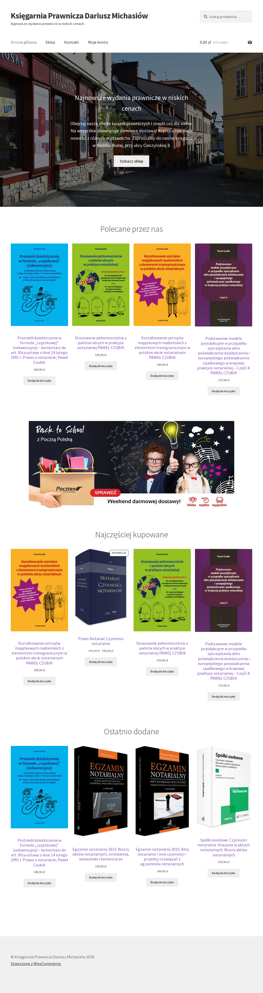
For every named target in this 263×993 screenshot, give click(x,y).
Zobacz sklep (131, 161)
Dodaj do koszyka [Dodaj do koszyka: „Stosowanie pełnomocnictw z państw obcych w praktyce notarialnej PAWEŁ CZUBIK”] (100, 366)
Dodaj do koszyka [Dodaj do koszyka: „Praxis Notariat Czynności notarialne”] (100, 662)
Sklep (50, 42)
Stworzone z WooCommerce (36, 963)
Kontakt (71, 42)
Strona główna (23, 42)
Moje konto (98, 42)
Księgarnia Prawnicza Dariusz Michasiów (79, 16)
